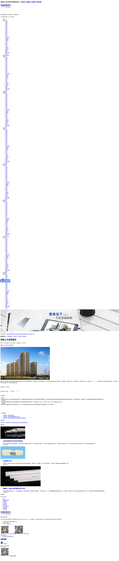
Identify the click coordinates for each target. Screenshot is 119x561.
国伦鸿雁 (7, 52)
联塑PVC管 (25, 334)
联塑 (6, 21)
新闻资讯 (5, 200)
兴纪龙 (6, 38)
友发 (6, 28)
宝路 (6, 23)
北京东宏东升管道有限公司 (8, 536)
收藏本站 (28, 2)
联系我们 (23, 2)
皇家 (6, 50)
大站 (6, 46)
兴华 (6, 34)
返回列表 (2, 420)
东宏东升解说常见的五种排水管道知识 (13, 441)
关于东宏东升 (6, 236)
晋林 (6, 33)
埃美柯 (6, 47)
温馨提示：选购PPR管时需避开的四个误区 (14, 488)
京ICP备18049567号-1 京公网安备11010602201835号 (46, 519)
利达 (6, 26)
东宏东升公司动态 (10, 422)
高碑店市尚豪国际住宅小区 (11, 416)
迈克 (6, 41)
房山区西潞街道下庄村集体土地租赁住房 (14, 417)
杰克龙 (6, 48)
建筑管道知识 (25, 422)
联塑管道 (5, 91)
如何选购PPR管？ (7, 461)
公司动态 (15, 336)
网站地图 (39, 2)
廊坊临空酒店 (8, 415)
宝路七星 (7, 37)
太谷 (6, 43)
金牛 (6, 24)
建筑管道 (14, 334)
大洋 (6, 29)
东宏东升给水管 (19, 334)
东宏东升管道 (6, 55)
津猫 (6, 45)
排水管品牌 (9, 334)
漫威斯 (6, 39)
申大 (6, 35)
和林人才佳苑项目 (22, 336)
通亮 (6, 51)
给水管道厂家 (31, 334)
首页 (4, 19)
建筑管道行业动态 (18, 422)
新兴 (6, 30)
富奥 (6, 42)
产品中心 (5, 127)
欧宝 (6, 54)
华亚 (6, 25)
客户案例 (5, 164)
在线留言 (33, 2)
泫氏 (6, 32)
